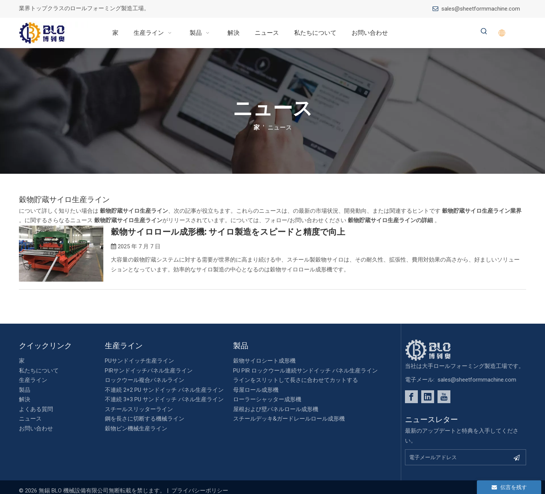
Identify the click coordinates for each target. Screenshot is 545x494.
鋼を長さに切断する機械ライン (144, 418)
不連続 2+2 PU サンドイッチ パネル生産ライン (164, 389)
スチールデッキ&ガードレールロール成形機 (289, 418)
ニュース (30, 418)
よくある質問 (36, 409)
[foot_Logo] (439, 350)
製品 (24, 389)
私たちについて (39, 370)
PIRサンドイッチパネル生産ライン (149, 370)
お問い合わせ (36, 428)
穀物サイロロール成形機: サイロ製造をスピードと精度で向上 (228, 232)
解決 (24, 399)
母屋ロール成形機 (256, 389)
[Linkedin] (427, 396)
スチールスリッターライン (139, 409)
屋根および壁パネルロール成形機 (275, 409)
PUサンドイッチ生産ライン (139, 360)
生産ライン (33, 380)
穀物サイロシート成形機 (264, 360)
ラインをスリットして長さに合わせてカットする (295, 380)
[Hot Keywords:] (484, 31)
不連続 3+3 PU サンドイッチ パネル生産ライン (164, 399)
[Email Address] (457, 457)
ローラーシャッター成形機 (267, 399)
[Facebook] (411, 396)
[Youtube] (444, 396)
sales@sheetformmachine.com (480, 8)
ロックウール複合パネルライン (144, 380)
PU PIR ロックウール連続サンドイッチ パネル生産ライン (305, 370)
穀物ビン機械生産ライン (136, 428)
